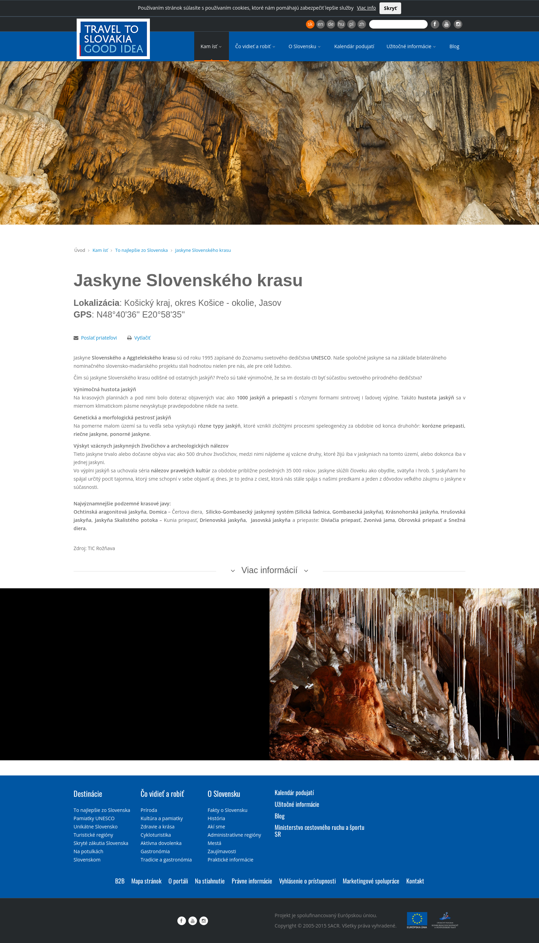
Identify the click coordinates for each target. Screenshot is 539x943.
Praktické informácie (230, 859)
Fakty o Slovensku (228, 810)
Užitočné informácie (411, 46)
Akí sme (216, 826)
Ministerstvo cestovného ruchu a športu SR (319, 830)
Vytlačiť (142, 337)
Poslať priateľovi (99, 337)
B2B (119, 880)
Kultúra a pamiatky (162, 818)
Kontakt (415, 880)
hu (341, 24)
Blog (454, 46)
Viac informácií (269, 570)
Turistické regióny (93, 835)
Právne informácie (252, 880)
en (320, 24)
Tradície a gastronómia (166, 859)
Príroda (149, 810)
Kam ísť (211, 46)
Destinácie (88, 793)
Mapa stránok (146, 880)
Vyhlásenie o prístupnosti (307, 880)
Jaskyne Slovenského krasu (203, 250)
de (330, 24)
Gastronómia (155, 851)
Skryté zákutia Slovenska (101, 843)
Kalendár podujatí (354, 46)
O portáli (178, 880)
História (216, 818)
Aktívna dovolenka (161, 843)
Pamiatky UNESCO (94, 818)
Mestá (214, 843)
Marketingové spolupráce (371, 880)
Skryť (390, 8)
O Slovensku (305, 46)
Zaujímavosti (222, 851)
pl (351, 24)
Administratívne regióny (234, 835)
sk (310, 24)
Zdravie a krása (158, 826)
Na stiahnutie (210, 880)
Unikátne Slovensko (96, 826)
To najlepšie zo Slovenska (141, 250)
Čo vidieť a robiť (255, 46)
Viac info (366, 7)
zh (361, 24)
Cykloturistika (156, 835)
